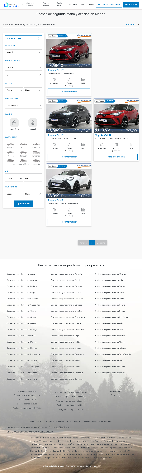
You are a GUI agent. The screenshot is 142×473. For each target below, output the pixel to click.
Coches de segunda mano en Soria (109, 360)
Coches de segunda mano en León (109, 329)
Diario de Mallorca (38, 441)
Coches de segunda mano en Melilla (65, 342)
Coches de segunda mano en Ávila (109, 280)
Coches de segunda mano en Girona (110, 311)
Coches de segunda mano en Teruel (65, 366)
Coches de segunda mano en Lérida (21, 336)
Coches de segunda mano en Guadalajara (68, 317)
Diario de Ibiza (55, 441)
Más (82, 4)
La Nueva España (108, 447)
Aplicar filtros (24, 203)
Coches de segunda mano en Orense (66, 348)
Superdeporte (126, 454)
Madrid (10, 52)
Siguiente (101, 243)
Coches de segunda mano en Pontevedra (23, 354)
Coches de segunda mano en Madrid (110, 336)
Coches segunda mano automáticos (71, 392)
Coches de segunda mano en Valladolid (67, 373)
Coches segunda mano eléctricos (71, 401)
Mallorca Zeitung (65, 454)
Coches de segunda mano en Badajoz (22, 286)
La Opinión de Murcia (70, 451)
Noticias (72, 4)
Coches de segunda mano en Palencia (110, 348)
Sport (84, 441)
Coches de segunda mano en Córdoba (66, 305)
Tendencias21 (37, 457)
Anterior (83, 243)
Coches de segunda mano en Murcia (110, 342)
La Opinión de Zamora (92, 451)
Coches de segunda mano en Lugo (65, 336)
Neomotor (35, 447)
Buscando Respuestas (67, 437)
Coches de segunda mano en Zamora (22, 379)
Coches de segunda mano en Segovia (22, 360)
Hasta (28, 90)
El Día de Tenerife (72, 441)
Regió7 (108, 454)
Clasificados (65, 427)
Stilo (115, 454)
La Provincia (109, 451)
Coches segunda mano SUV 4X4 (27, 408)
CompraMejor (85, 437)
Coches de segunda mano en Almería (22, 280)
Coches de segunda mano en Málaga (21, 342)
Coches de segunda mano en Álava (21, 274)
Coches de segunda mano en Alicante (110, 274)
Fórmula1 (45, 447)
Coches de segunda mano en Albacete (66, 274)
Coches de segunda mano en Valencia (22, 373)
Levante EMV (123, 451)
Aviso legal (36, 421)
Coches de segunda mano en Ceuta (109, 298)
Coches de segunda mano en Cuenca (21, 311)
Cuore (97, 437)
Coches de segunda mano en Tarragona (23, 366)
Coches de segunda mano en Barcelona (111, 286)
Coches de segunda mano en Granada (22, 317)
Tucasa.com (35, 437)
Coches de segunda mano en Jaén (109, 323)
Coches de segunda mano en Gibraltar (66, 311)
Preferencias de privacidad (98, 421)
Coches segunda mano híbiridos (71, 405)
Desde (9, 90)
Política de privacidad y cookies (63, 421)
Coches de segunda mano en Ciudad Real (23, 305)
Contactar (115, 395)
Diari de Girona (124, 437)
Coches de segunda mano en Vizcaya (110, 373)
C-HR (9, 75)
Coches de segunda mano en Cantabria (22, 298)
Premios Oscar (96, 454)
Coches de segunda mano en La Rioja (22, 329)
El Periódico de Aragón (100, 441)
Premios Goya (81, 454)
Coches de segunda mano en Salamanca (67, 354)
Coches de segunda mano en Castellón (67, 298)
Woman (56, 457)
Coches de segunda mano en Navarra (22, 348)
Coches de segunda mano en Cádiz (109, 292)
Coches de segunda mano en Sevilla (65, 360)
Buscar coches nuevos (27, 404)
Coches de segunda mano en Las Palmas (67, 329)
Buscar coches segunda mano (27, 395)
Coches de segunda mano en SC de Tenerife (113, 354)
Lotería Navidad (47, 454)
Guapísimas (57, 447)
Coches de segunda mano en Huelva (21, 323)
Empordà (34, 454)
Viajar (47, 457)
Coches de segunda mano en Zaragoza (67, 379)
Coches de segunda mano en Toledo (110, 366)
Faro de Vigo (126, 444)
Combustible (12, 105)
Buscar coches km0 (27, 399)
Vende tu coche (131, 4)
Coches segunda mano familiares (71, 396)
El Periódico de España (52, 444)
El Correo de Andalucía (101, 457)
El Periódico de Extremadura (78, 444)
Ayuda (91, 4)
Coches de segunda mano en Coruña (110, 305)
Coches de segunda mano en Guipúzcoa (111, 317)
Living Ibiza (66, 457)
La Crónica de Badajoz (87, 447)
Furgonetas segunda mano (71, 409)
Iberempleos (49, 437)
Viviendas (42, 427)
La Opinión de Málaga (48, 451)
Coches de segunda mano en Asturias (66, 280)
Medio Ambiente (81, 457)
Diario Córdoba (108, 437)
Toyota (10, 67)
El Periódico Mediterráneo (105, 444)
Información (69, 447)
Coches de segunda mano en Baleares (66, 286)
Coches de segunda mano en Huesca (66, 323)
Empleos (53, 427)
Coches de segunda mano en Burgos (21, 292)
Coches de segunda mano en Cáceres (66, 292)
